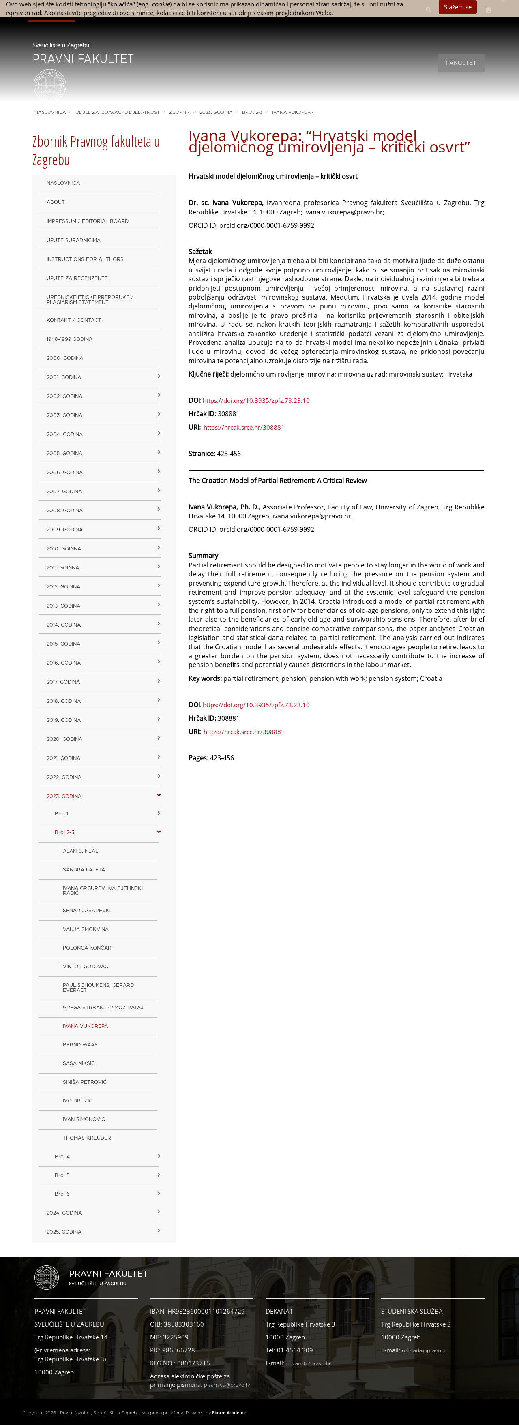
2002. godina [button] (64, 396)
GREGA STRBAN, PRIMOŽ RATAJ (103, 1007)
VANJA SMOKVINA (86, 929)
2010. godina (64, 548)
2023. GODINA (216, 112)
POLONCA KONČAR (87, 948)
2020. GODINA (64, 739)
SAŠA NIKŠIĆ (79, 1063)
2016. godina (64, 663)
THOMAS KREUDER (87, 1138)
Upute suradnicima (74, 240)
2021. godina (63, 758)
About (56, 202)
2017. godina (63, 682)
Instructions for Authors (85, 259)
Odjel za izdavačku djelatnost (117, 112)
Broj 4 (62, 1156)
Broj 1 (61, 813)
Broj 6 (62, 1194)
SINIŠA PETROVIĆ (85, 1082)
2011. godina (63, 567)
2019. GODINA (64, 720)
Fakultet (461, 63)
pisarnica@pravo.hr (227, 1385)
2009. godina (65, 529)
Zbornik (180, 112)
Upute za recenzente (77, 278)
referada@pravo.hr (424, 1350)
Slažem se (458, 7)
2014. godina (64, 625)
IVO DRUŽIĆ (77, 1100)
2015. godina (63, 644)
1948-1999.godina (69, 339)
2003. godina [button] (64, 415)
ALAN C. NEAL (80, 851)
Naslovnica (50, 112)
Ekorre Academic (229, 1413)
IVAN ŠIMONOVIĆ (84, 1119)
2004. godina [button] (65, 434)
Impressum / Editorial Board (88, 221)
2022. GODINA (64, 777)
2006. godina (65, 472)
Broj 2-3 (252, 112)
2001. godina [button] (64, 377)
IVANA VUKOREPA (292, 112)
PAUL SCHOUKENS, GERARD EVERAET (98, 988)
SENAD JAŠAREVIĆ (87, 910)
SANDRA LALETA (84, 869)
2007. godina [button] (64, 491)
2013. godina (63, 605)
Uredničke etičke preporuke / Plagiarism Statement (90, 300)
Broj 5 (62, 1175)
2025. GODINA (64, 1232)
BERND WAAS (80, 1044)
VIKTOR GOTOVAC (85, 966)
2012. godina (63, 586)
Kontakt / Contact (74, 320)
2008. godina (65, 510)
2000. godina (65, 358)
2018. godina (64, 701)
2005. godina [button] (64, 453)
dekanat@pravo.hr (308, 1363)
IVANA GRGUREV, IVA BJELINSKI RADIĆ (103, 891)
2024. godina (64, 1213)
